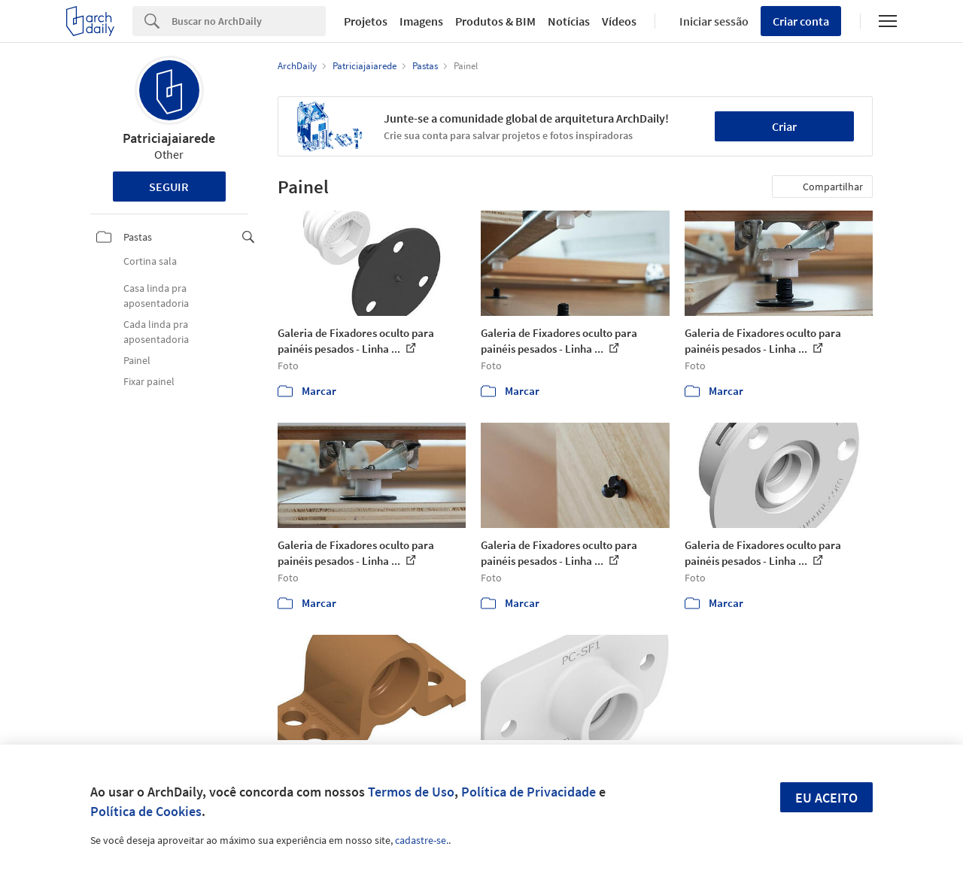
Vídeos (619, 21)
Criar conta (801, 21)
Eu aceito (826, 797)
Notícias (569, 21)
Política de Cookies (146, 811)
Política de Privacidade (528, 791)
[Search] (249, 21)
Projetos (365, 21)
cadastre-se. (421, 840)
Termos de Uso (411, 791)
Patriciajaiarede (169, 138)
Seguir (169, 186)
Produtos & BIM (495, 21)
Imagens (421, 21)
